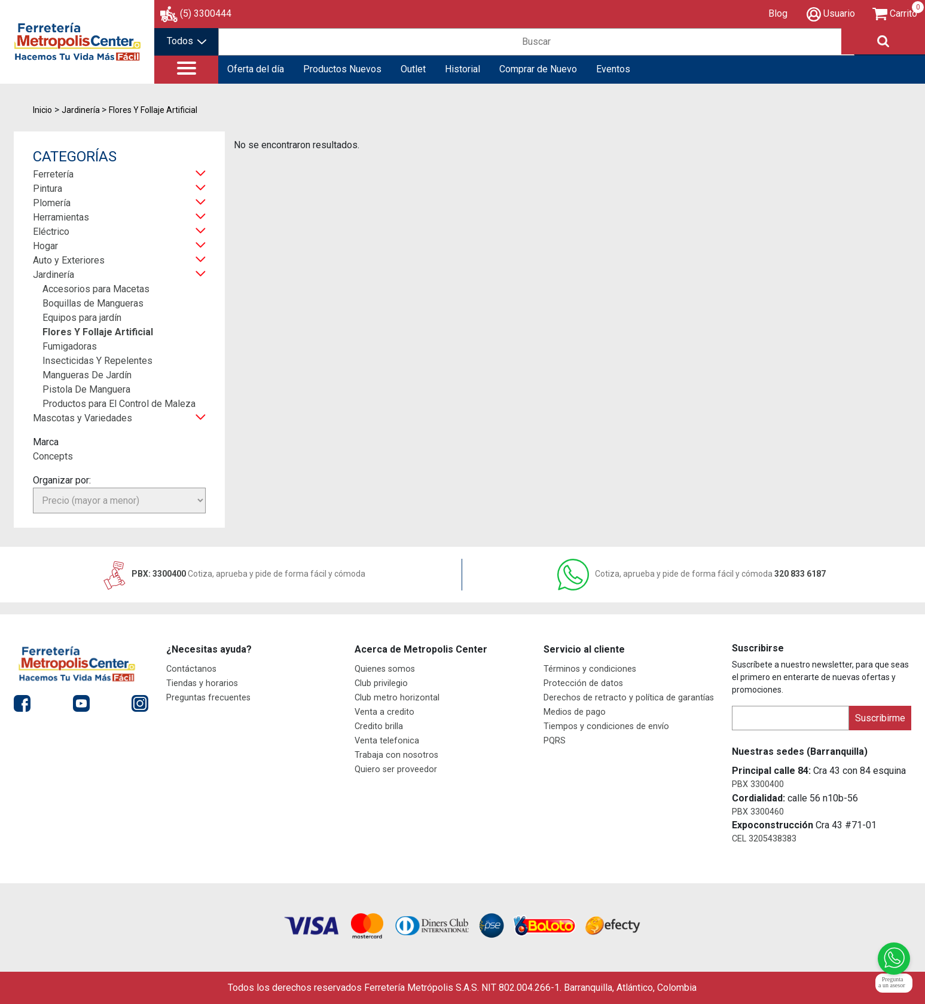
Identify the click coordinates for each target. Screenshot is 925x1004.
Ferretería (53, 174)
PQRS (555, 741)
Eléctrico (51, 231)
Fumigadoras (69, 346)
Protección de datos (583, 683)
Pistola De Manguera (86, 389)
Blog (777, 13)
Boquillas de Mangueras (93, 303)
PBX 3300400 (758, 784)
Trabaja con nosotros (396, 755)
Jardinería (53, 274)
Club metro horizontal (397, 698)
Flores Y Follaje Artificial (97, 332)
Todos (186, 41)
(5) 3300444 (205, 13)
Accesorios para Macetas (95, 289)
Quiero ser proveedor (396, 769)
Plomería (52, 203)
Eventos (613, 69)
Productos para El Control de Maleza (119, 403)
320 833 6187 (691, 573)
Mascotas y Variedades (82, 418)
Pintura (47, 188)
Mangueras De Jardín (87, 375)
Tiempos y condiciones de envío (606, 726)
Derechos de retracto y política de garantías (629, 698)
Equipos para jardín (81, 317)
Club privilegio (381, 683)
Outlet (413, 69)
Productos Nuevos (342, 69)
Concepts (53, 456)
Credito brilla (379, 726)
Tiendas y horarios (202, 683)
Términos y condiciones (590, 669)
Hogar (45, 246)
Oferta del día (255, 69)
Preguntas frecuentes (208, 698)
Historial (462, 69)
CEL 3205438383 (764, 839)
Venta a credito (384, 712)
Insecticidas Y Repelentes (97, 360)
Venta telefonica (387, 741)
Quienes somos (385, 669)
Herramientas (61, 217)
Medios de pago (575, 712)
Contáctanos (191, 669)
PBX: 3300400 (233, 573)
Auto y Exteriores (69, 260)
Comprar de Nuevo (538, 69)
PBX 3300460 (758, 812)
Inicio (42, 110)
